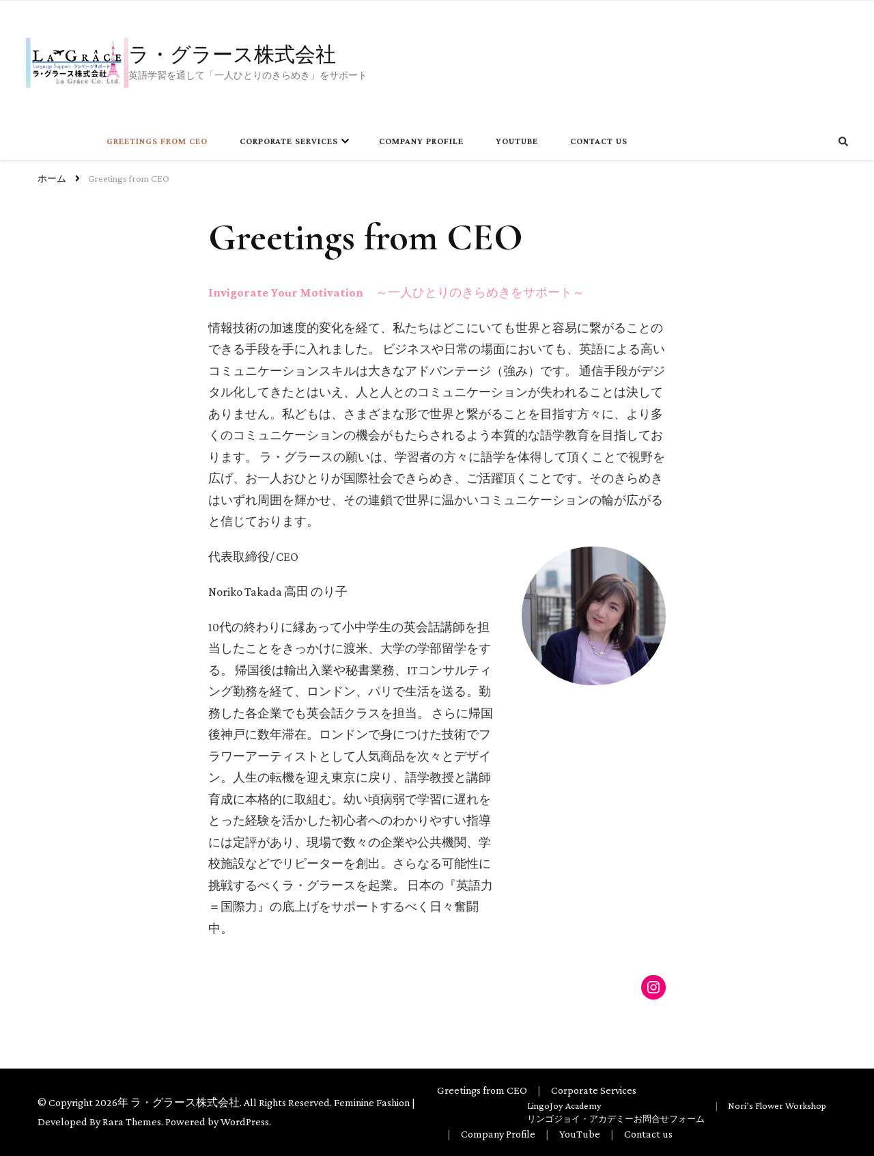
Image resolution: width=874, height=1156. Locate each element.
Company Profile (421, 141)
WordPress (245, 1121)
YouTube (517, 141)
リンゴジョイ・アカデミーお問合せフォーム (616, 1119)
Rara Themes (131, 1121)
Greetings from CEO (157, 141)
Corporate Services (289, 141)
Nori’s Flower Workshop (777, 1105)
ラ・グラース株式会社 (232, 53)
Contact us (599, 141)
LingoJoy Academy (564, 1105)
